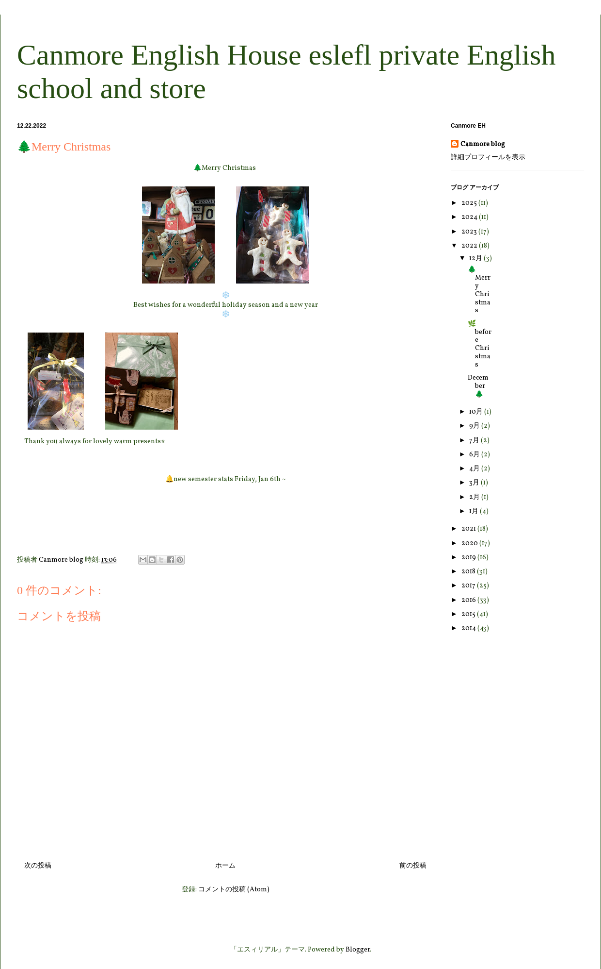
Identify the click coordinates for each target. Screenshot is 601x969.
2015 (469, 614)
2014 (469, 628)
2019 (469, 557)
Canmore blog (482, 144)
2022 (470, 246)
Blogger (358, 949)
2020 (470, 543)
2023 (469, 231)
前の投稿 (413, 865)
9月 (475, 426)
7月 (475, 440)
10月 (476, 412)
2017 (469, 585)
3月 (475, 482)
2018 (469, 571)
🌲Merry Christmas (479, 290)
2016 (469, 600)
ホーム (225, 865)
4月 (475, 468)
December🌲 (478, 386)
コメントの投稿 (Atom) (233, 889)
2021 (469, 529)
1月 (474, 511)
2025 (469, 203)
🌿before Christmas (479, 344)
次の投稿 (37, 865)
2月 (475, 497)
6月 (475, 454)
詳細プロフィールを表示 (488, 157)
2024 (470, 217)
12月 (476, 258)
